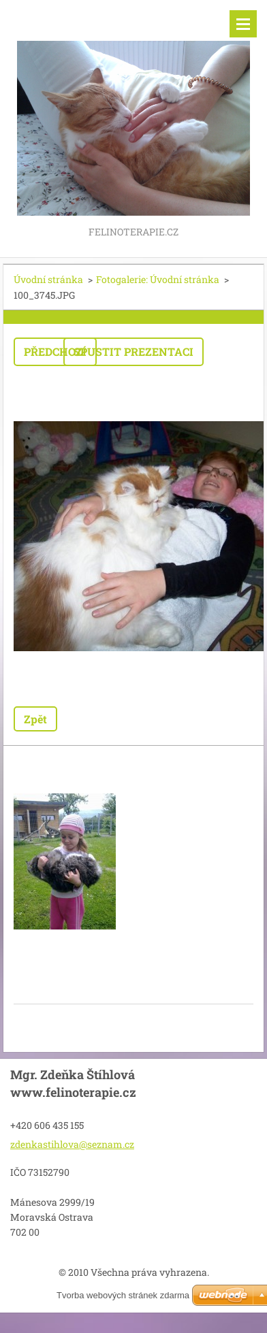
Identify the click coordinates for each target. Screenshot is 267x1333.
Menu (243, 23)
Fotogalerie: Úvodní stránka (157, 279)
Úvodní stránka (48, 279)
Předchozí (55, 351)
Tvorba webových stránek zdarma (123, 1295)
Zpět (35, 719)
